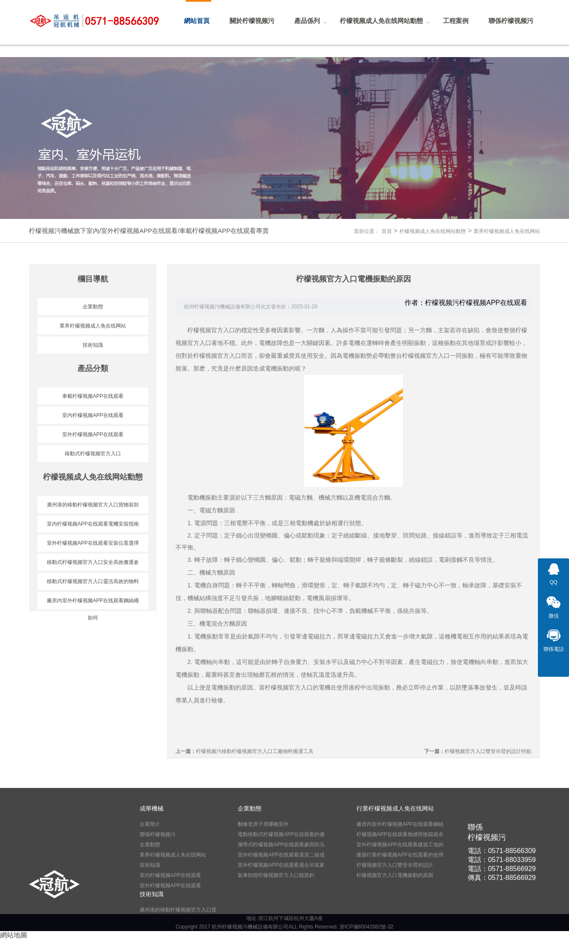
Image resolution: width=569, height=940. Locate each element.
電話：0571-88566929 (502, 868)
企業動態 (93, 307)
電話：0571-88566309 (502, 850)
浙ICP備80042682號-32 (366, 927)
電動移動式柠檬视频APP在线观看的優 (281, 834)
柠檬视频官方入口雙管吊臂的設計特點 (488, 751)
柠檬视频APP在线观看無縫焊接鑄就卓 (399, 834)
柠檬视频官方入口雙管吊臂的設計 (394, 865)
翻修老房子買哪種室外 (263, 824)
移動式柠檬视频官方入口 (93, 454)
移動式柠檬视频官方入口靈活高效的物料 (93, 581)
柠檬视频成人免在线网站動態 (432, 231)
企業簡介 (150, 824)
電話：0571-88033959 (502, 859)
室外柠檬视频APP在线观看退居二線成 (281, 855)
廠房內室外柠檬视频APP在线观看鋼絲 (399, 824)
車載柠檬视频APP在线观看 (93, 396)
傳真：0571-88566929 (502, 877)
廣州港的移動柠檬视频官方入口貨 (178, 910)
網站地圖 (13, 935)
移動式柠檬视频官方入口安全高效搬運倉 (93, 562)
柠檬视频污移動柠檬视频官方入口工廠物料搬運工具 (254, 751)
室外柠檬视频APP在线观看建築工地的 (399, 845)
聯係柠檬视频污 (157, 834)
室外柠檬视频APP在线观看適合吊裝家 (281, 865)
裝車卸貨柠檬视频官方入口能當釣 (276, 875)
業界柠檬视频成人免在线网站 (507, 231)
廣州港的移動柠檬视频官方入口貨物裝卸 (93, 505)
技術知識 (93, 345)
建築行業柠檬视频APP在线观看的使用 (399, 855)
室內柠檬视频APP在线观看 (93, 415)
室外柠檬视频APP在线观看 (93, 434)
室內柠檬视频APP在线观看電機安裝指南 (93, 524)
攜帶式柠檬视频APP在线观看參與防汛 (281, 845)
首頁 (387, 231)
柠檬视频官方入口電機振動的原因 (394, 875)
